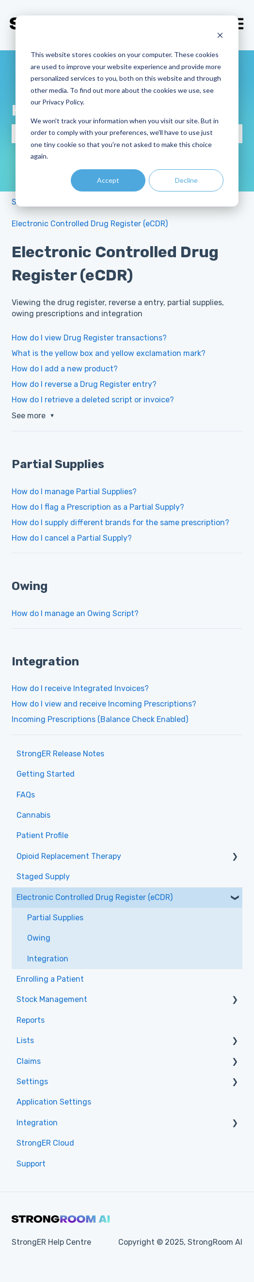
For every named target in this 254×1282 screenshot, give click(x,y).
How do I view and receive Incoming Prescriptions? (104, 703)
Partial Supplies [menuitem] (55, 917)
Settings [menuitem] (32, 1081)
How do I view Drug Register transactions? (89, 337)
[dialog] (127, 110)
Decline (186, 180)
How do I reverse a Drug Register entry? (84, 384)
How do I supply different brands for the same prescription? (120, 522)
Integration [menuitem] (47, 958)
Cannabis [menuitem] (33, 815)
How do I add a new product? (65, 368)
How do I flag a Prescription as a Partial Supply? (98, 507)
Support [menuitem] (31, 1163)
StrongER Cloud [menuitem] (45, 1143)
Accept (108, 180)
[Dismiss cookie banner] (220, 36)
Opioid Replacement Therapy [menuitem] (68, 856)
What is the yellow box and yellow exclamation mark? (109, 353)
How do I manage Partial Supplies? (74, 491)
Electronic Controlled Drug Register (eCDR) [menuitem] (94, 897)
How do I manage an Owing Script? (75, 613)
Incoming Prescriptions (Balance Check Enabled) (100, 719)
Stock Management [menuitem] (51, 999)
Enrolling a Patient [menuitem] (50, 979)
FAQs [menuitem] (25, 794)
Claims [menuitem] (28, 1061)
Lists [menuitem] (25, 1040)
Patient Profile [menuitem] (42, 835)
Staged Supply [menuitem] (43, 876)
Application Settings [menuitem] (53, 1101)
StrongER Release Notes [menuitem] (60, 753)
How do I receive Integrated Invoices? (80, 688)
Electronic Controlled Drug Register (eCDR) (90, 223)
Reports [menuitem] (30, 1020)
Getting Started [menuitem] (45, 774)
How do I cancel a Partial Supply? (72, 538)
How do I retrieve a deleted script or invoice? (93, 399)
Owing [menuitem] (38, 938)
